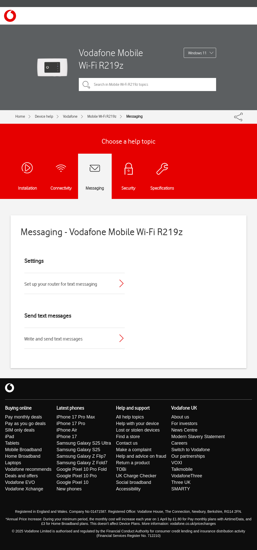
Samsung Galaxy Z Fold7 (81, 462)
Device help (44, 116)
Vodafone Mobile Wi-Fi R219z (111, 59)
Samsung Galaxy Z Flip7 (81, 456)
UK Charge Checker (136, 475)
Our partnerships (188, 456)
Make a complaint (133, 449)
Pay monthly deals (23, 416)
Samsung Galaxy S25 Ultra (83, 443)
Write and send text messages (53, 339)
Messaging (134, 116)
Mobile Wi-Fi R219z (101, 116)
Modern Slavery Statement (198, 436)
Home (20, 116)
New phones (69, 488)
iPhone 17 (66, 436)
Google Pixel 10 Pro (76, 475)
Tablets (12, 443)
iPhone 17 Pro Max (75, 416)
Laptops (13, 462)
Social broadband (133, 482)
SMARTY (180, 488)
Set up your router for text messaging (60, 284)
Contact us (127, 443)
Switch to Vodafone (190, 449)
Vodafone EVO (20, 482)
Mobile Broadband (23, 449)
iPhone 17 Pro (70, 423)
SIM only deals (20, 430)
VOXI (176, 462)
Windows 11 (197, 53)
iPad (9, 436)
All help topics (130, 416)
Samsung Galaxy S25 (78, 449)
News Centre (184, 430)
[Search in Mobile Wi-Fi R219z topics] (147, 84)
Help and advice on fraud (141, 456)
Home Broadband (22, 456)
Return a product (133, 462)
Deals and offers (21, 475)
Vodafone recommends (28, 469)
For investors (184, 423)
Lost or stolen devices (138, 430)
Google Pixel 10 (72, 482)
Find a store (128, 436)
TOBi (121, 469)
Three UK (180, 482)
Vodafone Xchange (24, 488)
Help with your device (137, 423)
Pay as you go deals (25, 423)
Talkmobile (181, 469)
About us (180, 416)
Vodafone (70, 116)
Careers (179, 443)
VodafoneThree (186, 475)
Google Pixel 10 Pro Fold (81, 469)
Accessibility (128, 488)
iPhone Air (66, 430)
